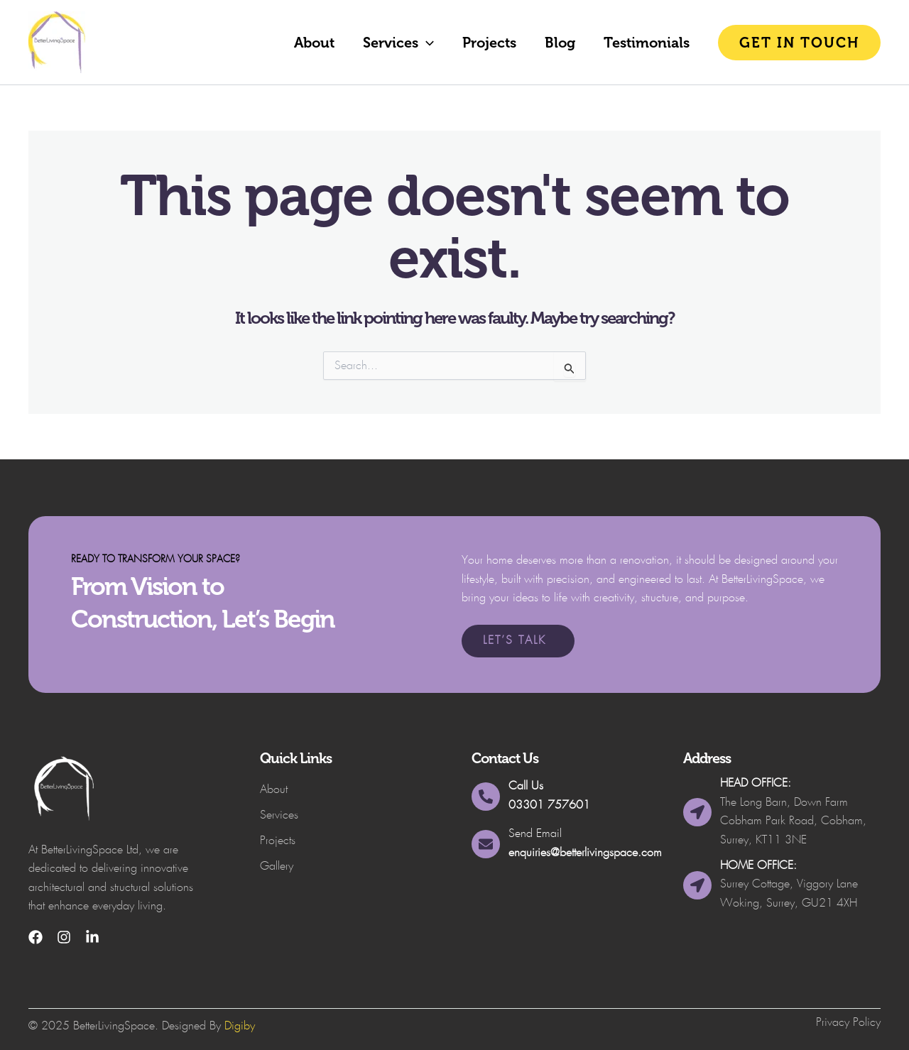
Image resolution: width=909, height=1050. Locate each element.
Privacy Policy (848, 1023)
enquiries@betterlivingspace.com (585, 853)
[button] (426, 42)
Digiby (239, 1026)
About (314, 42)
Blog (560, 42)
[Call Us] (486, 796)
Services (279, 815)
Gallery (276, 866)
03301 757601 (549, 805)
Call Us (525, 786)
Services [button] (398, 42)
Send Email (535, 834)
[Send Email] (486, 844)
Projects (489, 42)
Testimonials (647, 42)
